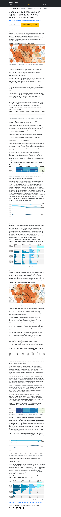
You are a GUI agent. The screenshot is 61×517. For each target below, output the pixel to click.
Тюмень (17, 8)
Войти (45, 5)
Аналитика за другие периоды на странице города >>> (25, 20)
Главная (11, 8)
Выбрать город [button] (14, 5)
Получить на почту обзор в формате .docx (30, 25)
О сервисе (24, 5)
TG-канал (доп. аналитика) (35, 5)
